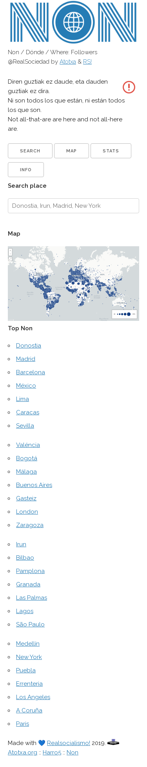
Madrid (25, 358)
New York (29, 657)
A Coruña (29, 710)
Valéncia (28, 444)
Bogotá (26, 458)
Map (71, 151)
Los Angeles (33, 697)
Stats (111, 151)
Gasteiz (26, 498)
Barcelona (30, 372)
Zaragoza (30, 525)
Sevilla (25, 425)
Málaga (26, 471)
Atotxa (68, 61)
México (26, 385)
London (27, 511)
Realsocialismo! (68, 743)
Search (30, 151)
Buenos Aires (34, 485)
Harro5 (52, 752)
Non (72, 752)
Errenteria (29, 683)
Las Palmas (31, 597)
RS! (87, 61)
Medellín (28, 643)
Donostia (28, 345)
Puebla (26, 670)
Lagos (24, 611)
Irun (21, 544)
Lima (22, 399)
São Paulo (30, 624)
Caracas (27, 412)
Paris (22, 723)
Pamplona (30, 571)
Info (26, 169)
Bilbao (25, 557)
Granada (28, 584)
